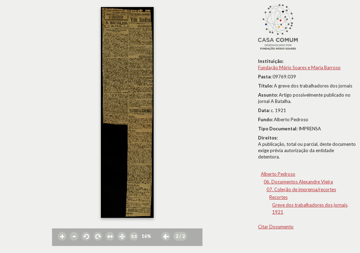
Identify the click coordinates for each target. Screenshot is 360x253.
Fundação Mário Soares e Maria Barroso (299, 67)
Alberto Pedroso (278, 174)
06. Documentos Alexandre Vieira (298, 181)
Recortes (278, 197)
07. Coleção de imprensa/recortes (301, 189)
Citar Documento (276, 226)
